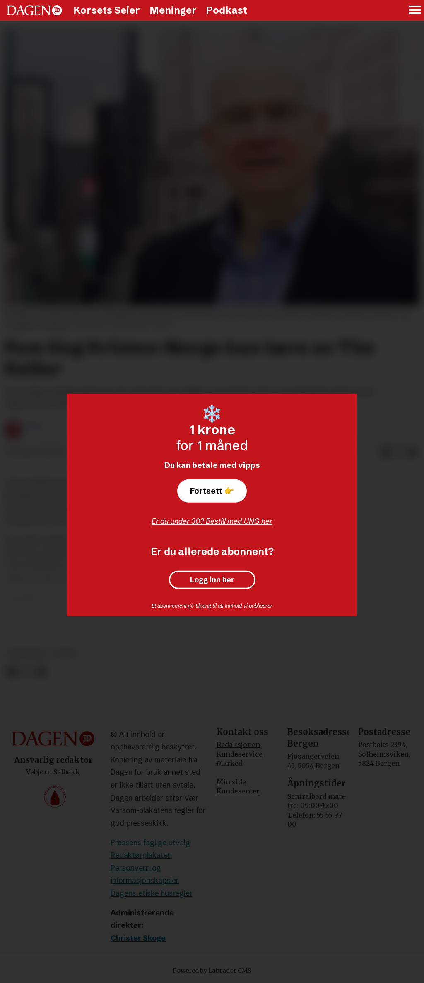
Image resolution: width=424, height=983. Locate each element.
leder (64, 653)
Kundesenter (238, 791)
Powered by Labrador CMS (212, 970)
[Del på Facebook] (386, 453)
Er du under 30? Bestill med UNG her (212, 521)
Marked (230, 763)
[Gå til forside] (34, 10)
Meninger (173, 10)
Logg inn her (212, 579)
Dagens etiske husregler (152, 893)
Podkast (226, 10)
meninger (26, 653)
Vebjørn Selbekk (53, 772)
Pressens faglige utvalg (150, 842)
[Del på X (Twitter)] (399, 453)
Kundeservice (240, 754)
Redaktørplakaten (141, 855)
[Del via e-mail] (412, 453)
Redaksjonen (238, 744)
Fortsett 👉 (212, 491)
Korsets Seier (106, 10)
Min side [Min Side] (231, 782)
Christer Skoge (138, 938)
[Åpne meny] (415, 10)
